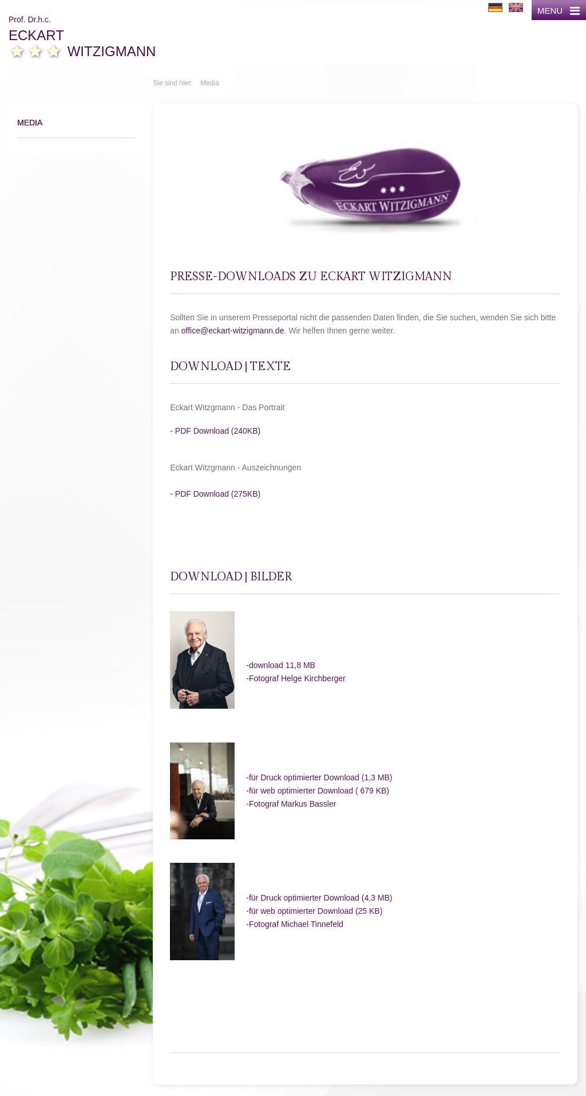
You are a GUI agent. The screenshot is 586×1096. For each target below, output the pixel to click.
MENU (558, 10)
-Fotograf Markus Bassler (291, 803)
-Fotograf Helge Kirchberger (296, 678)
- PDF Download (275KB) (215, 493)
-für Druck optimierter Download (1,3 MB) (319, 777)
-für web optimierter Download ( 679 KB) (317, 790)
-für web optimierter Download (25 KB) (314, 911)
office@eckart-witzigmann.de (232, 330)
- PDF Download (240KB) (215, 430)
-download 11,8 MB (280, 665)
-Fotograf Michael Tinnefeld (294, 924)
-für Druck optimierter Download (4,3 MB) (319, 897)
